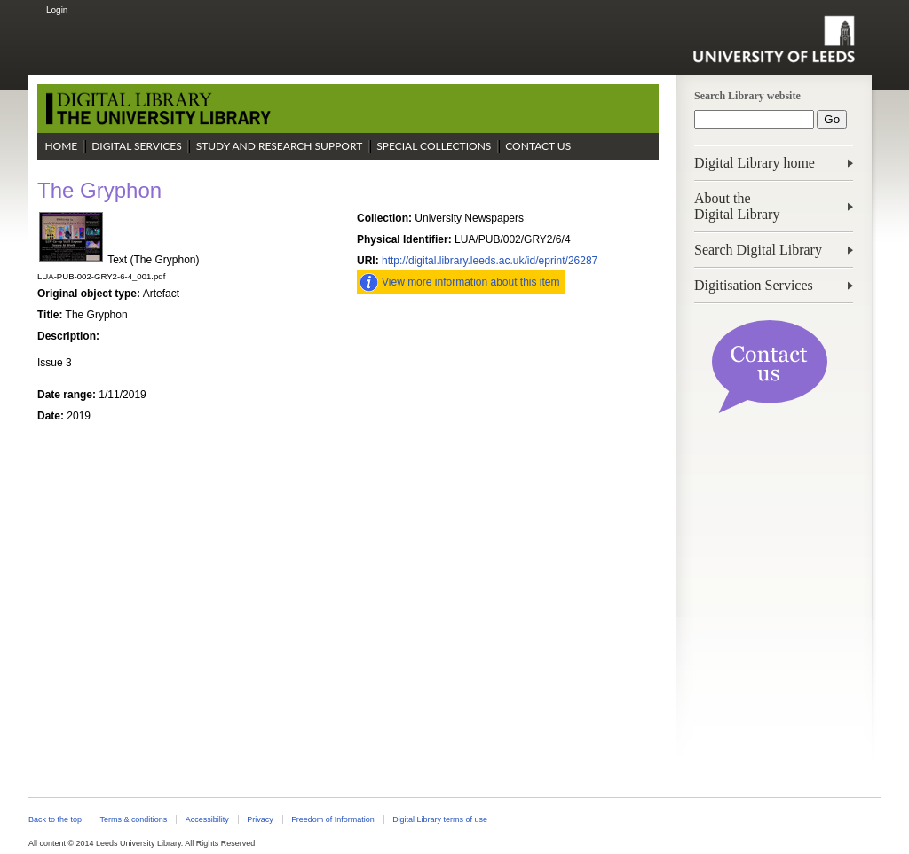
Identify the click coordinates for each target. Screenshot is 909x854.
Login (56, 10)
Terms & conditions (133, 819)
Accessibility (207, 819)
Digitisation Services (753, 285)
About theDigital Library (736, 206)
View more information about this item (471, 282)
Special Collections (433, 146)
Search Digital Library (758, 249)
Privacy (260, 819)
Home (60, 146)
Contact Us (538, 146)
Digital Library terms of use (439, 819)
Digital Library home (754, 162)
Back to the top (55, 819)
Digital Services (136, 146)
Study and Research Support (279, 146)
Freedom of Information (332, 819)
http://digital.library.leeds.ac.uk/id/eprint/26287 (489, 261)
